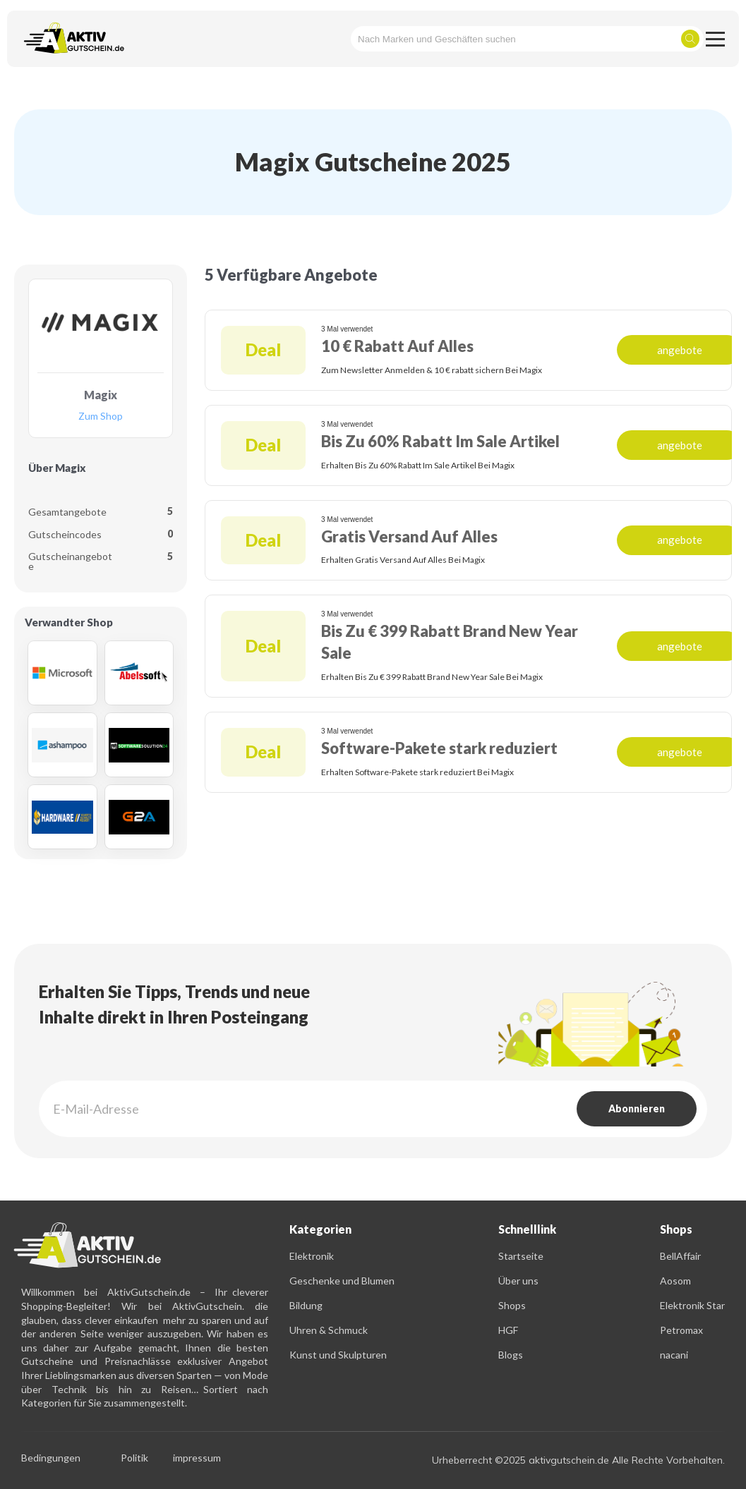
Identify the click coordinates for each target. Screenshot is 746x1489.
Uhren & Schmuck (328, 1330)
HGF (508, 1330)
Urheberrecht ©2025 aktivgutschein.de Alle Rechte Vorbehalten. (578, 1460)
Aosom (675, 1281)
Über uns (518, 1281)
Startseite (520, 1256)
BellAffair (680, 1256)
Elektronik (311, 1256)
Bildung (306, 1305)
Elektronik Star (692, 1305)
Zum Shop (100, 416)
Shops (512, 1305)
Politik (134, 1458)
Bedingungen (50, 1458)
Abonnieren (636, 1108)
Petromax (681, 1330)
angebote (679, 350)
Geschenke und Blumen (342, 1281)
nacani (674, 1355)
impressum (197, 1458)
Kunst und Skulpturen (338, 1355)
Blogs (510, 1355)
